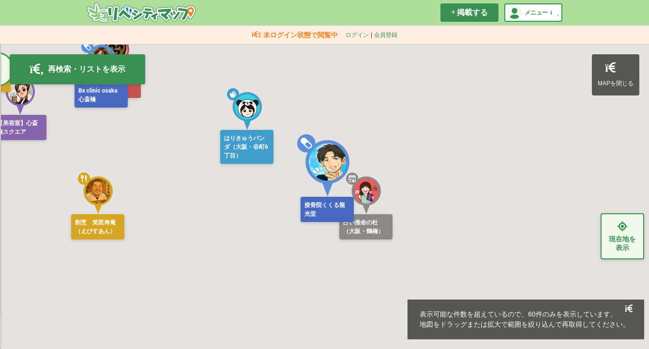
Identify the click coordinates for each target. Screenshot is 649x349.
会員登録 (385, 35)
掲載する (469, 12)
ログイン (357, 35)
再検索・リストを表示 (77, 69)
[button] (325, 165)
